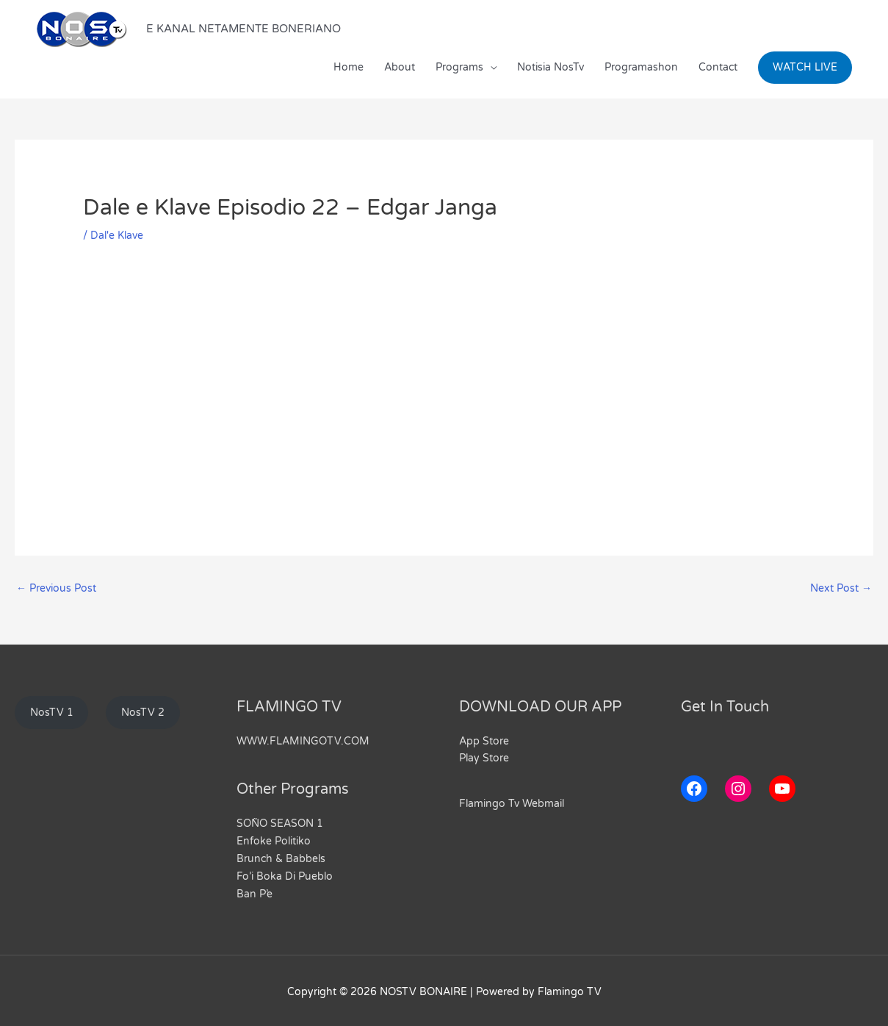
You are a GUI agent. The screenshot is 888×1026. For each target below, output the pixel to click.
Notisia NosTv (550, 67)
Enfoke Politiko (274, 840)
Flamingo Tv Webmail (511, 803)
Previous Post (56, 588)
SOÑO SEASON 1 (280, 823)
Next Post (841, 588)
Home (348, 67)
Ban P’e (254, 891)
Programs (459, 67)
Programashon (641, 67)
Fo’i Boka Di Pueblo (285, 874)
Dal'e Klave (116, 235)
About (399, 67)
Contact (718, 67)
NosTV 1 (51, 712)
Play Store (484, 758)
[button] (805, 67)
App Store (484, 741)
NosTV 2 (143, 712)
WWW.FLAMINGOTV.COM (303, 741)
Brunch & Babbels (281, 857)
